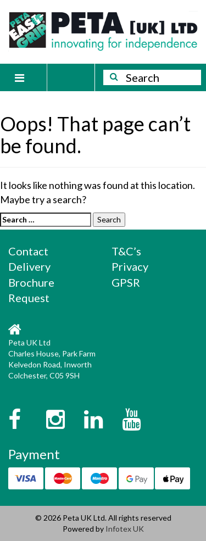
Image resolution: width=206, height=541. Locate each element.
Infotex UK (124, 528)
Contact (28, 251)
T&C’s (126, 251)
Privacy (130, 266)
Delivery (29, 266)
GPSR (126, 282)
